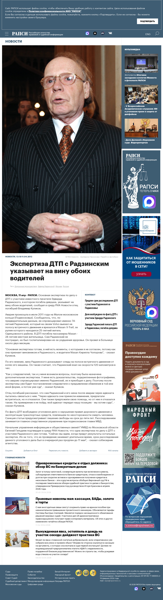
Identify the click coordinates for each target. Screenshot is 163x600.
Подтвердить (147, 21)
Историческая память (65, 577)
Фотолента (130, 75)
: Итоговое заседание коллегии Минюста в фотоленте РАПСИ (141, 77)
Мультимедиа (132, 50)
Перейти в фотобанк (109, 256)
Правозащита (11, 574)
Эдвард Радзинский (46, 286)
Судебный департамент (16, 580)
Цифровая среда (35, 583)
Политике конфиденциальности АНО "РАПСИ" (55, 11)
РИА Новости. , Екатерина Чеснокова (82, 256)
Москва (59, 286)
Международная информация (41, 580)
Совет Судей (11, 577)
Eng (148, 33)
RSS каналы (113, 450)
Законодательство (36, 577)
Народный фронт (63, 574)
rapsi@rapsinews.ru (112, 580)
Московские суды (13, 583)
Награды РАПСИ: (62, 580)
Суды (7, 571)
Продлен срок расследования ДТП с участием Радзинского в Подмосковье (101, 304)
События (32, 574)
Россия (66, 286)
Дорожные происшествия (26, 286)
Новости (13, 41)
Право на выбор (35, 571)
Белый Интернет (62, 571)
